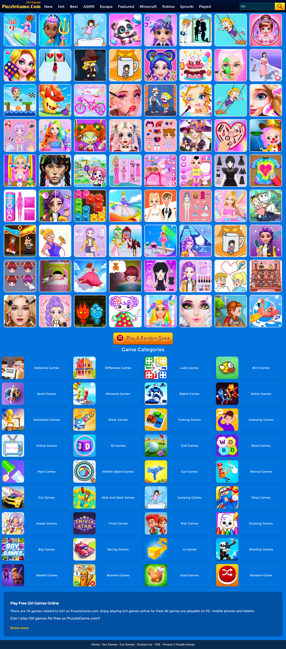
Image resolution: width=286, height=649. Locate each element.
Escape (106, 6)
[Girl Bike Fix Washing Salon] (90, 85)
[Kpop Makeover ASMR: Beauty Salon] (55, 296)
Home (95, 644)
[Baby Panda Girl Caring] (125, 15)
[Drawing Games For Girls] (125, 296)
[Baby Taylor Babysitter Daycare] (20, 156)
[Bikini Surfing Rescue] (266, 296)
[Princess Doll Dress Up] (55, 121)
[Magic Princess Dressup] (230, 156)
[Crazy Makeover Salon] (55, 156)
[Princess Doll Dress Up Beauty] (160, 261)
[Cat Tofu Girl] (90, 15)
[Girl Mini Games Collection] (266, 15)
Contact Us (144, 644)
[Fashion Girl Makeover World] (125, 85)
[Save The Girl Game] (230, 15)
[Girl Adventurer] (90, 50)
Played (205, 6)
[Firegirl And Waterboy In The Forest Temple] (90, 296)
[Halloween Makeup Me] (195, 296)
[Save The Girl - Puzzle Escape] (195, 15)
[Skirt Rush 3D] (90, 261)
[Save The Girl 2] (230, 85)
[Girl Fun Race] (55, 50)
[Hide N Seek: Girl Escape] (125, 50)
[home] (21, 6)
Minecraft (148, 6)
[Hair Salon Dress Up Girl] (160, 15)
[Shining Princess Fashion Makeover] (230, 191)
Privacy (168, 644)
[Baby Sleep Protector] (55, 261)
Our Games (109, 644)
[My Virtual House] (90, 156)
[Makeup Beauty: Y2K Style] (195, 261)
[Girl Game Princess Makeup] (266, 85)
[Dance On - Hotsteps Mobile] (195, 226)
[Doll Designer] (160, 191)
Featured (126, 6)
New (48, 6)
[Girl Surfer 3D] (20, 15)
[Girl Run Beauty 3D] (266, 50)
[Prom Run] (125, 226)
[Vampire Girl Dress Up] (20, 50)
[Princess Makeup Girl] (195, 85)
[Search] (257, 6)
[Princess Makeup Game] (125, 121)
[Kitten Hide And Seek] (230, 226)
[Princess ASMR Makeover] (20, 296)
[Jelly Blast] (90, 191)
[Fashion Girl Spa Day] (230, 50)
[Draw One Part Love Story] (230, 261)
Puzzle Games (185, 644)
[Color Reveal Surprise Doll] (20, 191)
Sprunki (186, 6)
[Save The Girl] (160, 85)
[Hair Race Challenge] (160, 226)
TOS (157, 644)
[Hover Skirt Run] (125, 191)
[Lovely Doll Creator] (20, 121)
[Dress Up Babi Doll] (195, 191)
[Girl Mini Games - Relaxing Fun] (20, 85)
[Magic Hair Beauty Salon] (266, 226)
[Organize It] (230, 121)
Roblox (168, 6)
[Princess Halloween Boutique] (195, 121)
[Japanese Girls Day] (266, 261)
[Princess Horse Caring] (160, 156)
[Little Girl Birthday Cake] (195, 50)
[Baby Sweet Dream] (125, 261)
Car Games (127, 644)
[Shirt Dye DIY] (266, 156)
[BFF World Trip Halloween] (90, 121)
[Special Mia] (20, 261)
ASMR (89, 6)
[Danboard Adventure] (266, 191)
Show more (19, 628)
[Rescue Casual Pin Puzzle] (20, 226)
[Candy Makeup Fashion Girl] (160, 50)
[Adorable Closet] (90, 226)
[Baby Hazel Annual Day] (266, 121)
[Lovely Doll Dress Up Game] (160, 121)
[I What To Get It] (230, 296)
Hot (61, 6)
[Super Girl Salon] (55, 15)
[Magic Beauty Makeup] (55, 191)
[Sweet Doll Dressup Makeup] (125, 156)
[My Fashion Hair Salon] (160, 296)
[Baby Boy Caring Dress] (195, 156)
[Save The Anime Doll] (55, 226)
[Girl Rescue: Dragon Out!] (55, 85)
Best (74, 6)
